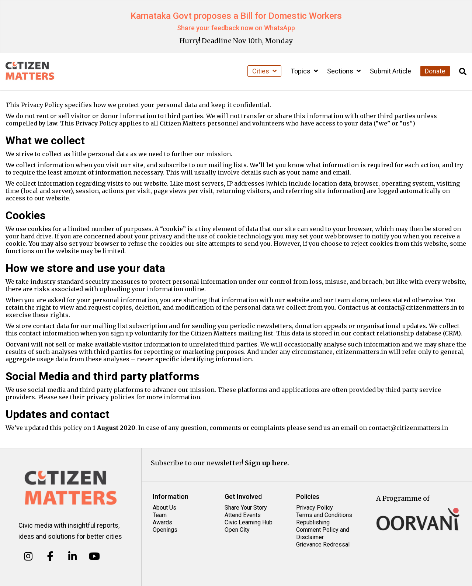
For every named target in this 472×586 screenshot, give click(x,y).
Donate (435, 71)
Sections (344, 71)
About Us (164, 507)
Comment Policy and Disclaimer (322, 533)
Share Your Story (246, 507)
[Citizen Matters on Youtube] (94, 556)
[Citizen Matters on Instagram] (28, 556)
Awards (162, 522)
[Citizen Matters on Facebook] (50, 556)
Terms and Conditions (324, 514)
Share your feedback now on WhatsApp (236, 28)
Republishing (313, 522)
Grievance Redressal (323, 544)
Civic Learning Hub (249, 522)
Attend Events (243, 514)
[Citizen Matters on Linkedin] (72, 556)
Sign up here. (267, 463)
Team (160, 514)
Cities (264, 71)
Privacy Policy (314, 507)
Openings (165, 529)
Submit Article (390, 71)
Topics (304, 71)
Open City (237, 529)
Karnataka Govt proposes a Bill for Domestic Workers (236, 16)
